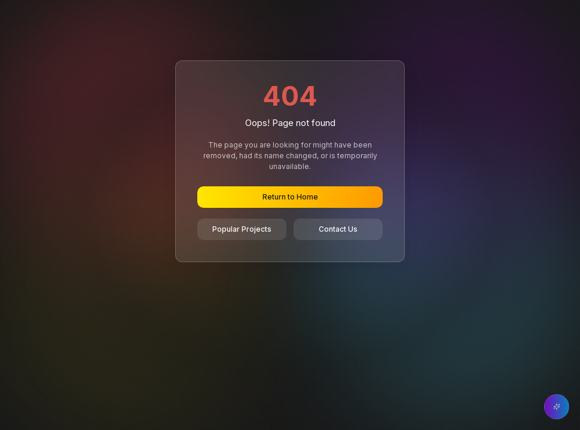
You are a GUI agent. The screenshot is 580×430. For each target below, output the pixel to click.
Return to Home (290, 196)
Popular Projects (241, 229)
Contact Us (338, 229)
